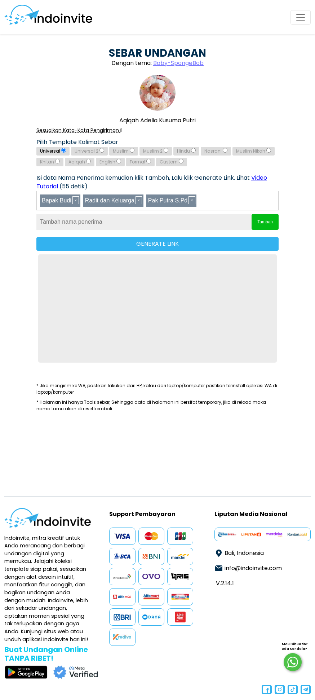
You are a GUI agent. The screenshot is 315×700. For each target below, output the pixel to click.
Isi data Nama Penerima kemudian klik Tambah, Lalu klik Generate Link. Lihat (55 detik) (151, 182)
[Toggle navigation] (300, 17)
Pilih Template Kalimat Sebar (77, 142)
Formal (140, 162)
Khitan (50, 162)
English (110, 162)
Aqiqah (79, 162)
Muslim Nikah (253, 151)
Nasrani (215, 151)
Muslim (123, 151)
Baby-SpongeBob (178, 63)
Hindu (186, 151)
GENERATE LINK (157, 244)
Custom (171, 162)
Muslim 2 (155, 151)
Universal (53, 151)
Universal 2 (89, 151)
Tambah (265, 221)
